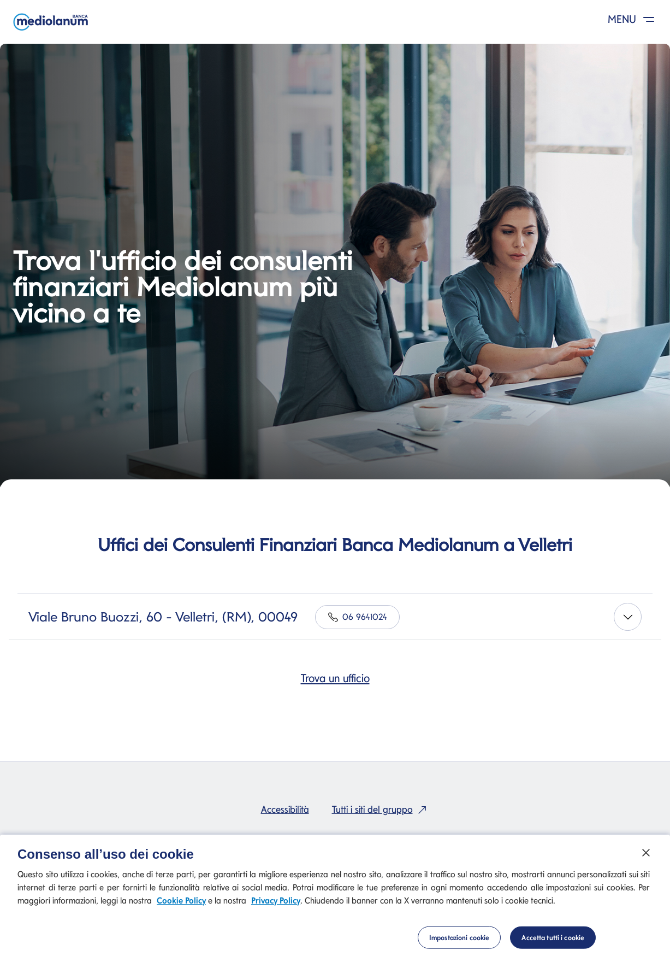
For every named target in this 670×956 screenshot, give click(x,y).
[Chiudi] (646, 856)
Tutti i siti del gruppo (381, 809)
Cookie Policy (181, 904)
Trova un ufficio (335, 678)
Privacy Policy (275, 904)
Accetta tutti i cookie (552, 940)
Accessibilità (285, 809)
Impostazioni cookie (459, 940)
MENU (633, 19)
